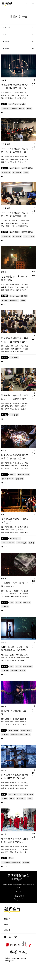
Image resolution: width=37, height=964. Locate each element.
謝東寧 (4, 706)
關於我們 (7, 919)
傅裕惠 (23, 300)
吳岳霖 (4, 450)
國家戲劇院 (27, 666)
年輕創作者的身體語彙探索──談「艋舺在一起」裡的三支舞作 (14, 88)
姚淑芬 (30, 798)
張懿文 (4, 80)
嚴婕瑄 (21, 108)
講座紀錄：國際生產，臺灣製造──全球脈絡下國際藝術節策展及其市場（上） (14, 399)
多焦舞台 (26, 602)
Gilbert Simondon (9, 108)
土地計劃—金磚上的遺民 (11, 862)
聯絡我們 (7, 924)
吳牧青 (31, 543)
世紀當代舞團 (28, 794)
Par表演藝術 (15, 168)
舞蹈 (3, 104)
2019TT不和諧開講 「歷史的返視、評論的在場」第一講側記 (14, 216)
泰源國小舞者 (26, 730)
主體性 (26, 172)
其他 (12, 602)
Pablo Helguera (8, 543)
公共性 (31, 236)
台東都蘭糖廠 (14, 730)
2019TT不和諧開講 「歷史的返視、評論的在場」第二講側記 (14, 152)
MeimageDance (15, 794)
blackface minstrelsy (17, 104)
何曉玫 (4, 798)
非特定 (4, 168)
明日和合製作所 (8, 479)
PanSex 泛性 (22, 543)
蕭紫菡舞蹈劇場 (17, 734)
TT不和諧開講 (27, 168)
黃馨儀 (4, 272)
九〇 (25, 236)
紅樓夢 (22, 670)
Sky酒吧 (24, 296)
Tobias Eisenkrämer (10, 300)
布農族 (29, 108)
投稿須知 (7, 930)
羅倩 (3, 514)
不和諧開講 (5, 144)
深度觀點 (5, 606)
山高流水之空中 (23, 474)
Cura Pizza (14, 296)
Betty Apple (15, 538)
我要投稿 (18, 896)
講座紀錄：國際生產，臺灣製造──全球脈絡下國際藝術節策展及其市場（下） (14, 341)
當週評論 (19, 479)
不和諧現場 (6, 172)
